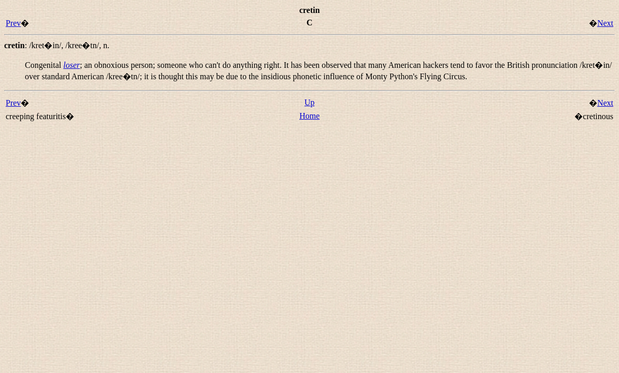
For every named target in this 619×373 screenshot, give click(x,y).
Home (309, 115)
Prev (13, 23)
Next (605, 23)
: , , (56, 45)
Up (310, 102)
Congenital (44, 65)
